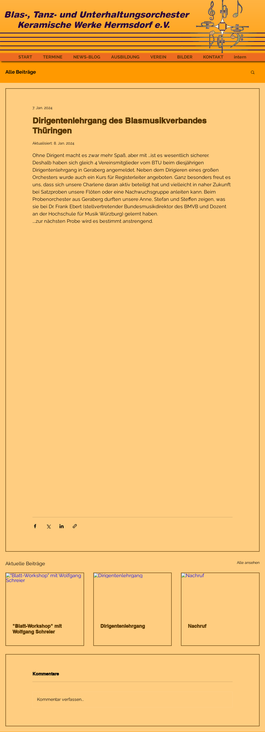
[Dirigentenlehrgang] (132, 595)
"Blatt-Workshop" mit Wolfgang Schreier (37, 629)
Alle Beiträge (20, 72)
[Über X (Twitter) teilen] (48, 526)
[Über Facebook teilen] (35, 526)
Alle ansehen (248, 562)
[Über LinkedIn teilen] (61, 526)
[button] (252, 72)
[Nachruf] (220, 595)
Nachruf (197, 626)
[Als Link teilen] (74, 526)
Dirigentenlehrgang (122, 626)
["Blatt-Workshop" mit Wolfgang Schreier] (45, 595)
